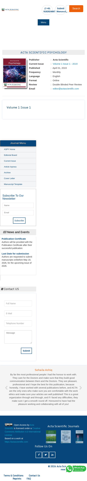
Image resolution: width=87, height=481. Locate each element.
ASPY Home (9, 149)
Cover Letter (9, 178)
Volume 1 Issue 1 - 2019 (65, 63)
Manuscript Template (13, 184)
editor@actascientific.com (65, 88)
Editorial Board (10, 155)
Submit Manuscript (62, 10)
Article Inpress (10, 167)
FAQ (29, 478)
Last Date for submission (15, 254)
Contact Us (34, 475)
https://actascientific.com (16, 442)
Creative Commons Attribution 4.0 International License (22, 431)
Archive (7, 172)
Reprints (17, 478)
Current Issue (10, 161)
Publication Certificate (14, 240)
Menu (43, 22)
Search (76, 8)
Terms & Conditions (13, 475)
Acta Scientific (12, 276)
